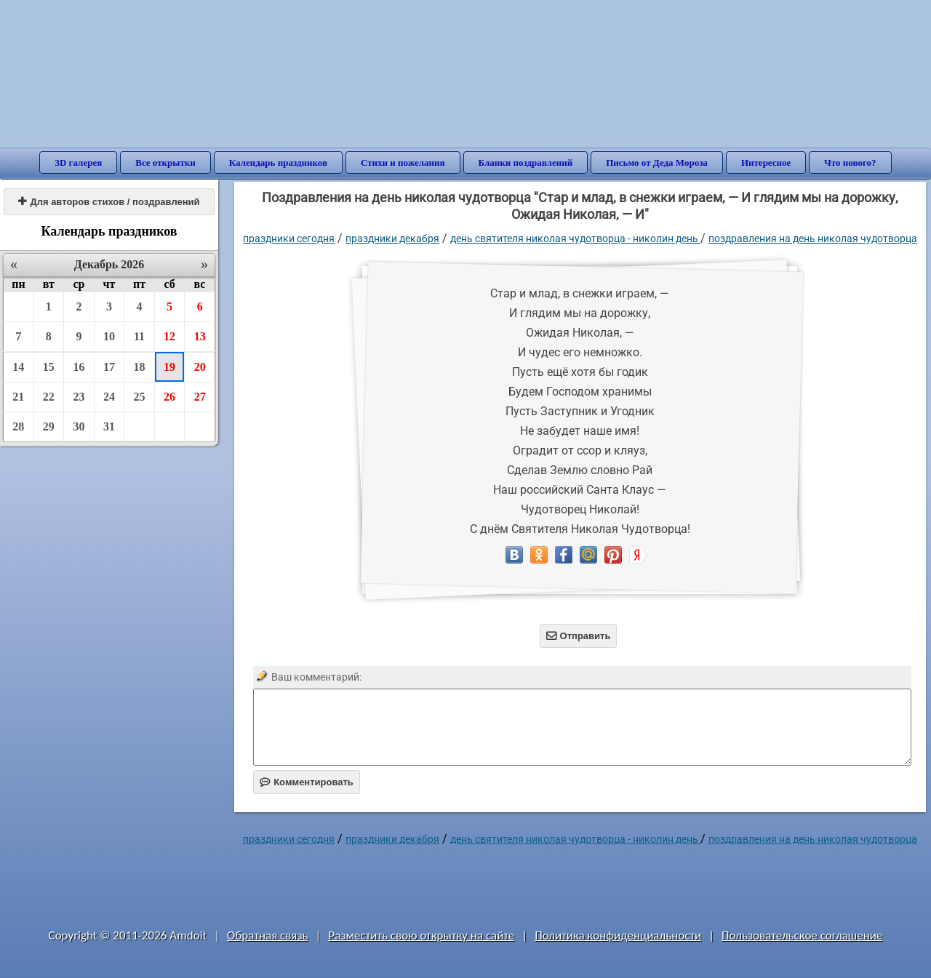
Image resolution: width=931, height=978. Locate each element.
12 (169, 336)
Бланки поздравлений (526, 162)
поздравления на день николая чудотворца (812, 238)
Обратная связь (267, 935)
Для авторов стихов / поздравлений (108, 201)
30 (78, 426)
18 (139, 367)
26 (169, 396)
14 (18, 367)
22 (49, 396)
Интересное (766, 162)
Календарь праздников (278, 162)
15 (49, 367)
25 (139, 396)
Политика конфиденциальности (618, 935)
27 (200, 396)
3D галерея (78, 162)
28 (18, 426)
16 (78, 367)
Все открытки (165, 162)
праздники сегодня (289, 238)
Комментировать (306, 782)
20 (200, 367)
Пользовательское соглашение (802, 935)
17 (109, 367)
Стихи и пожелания (403, 162)
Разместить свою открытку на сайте (421, 935)
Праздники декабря (392, 238)
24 (109, 396)
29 (49, 426)
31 (109, 426)
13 (200, 336)
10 (109, 336)
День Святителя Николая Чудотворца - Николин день (575, 238)
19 (169, 367)
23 (78, 396)
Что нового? (850, 162)
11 (139, 336)
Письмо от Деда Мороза (657, 162)
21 (18, 396)
